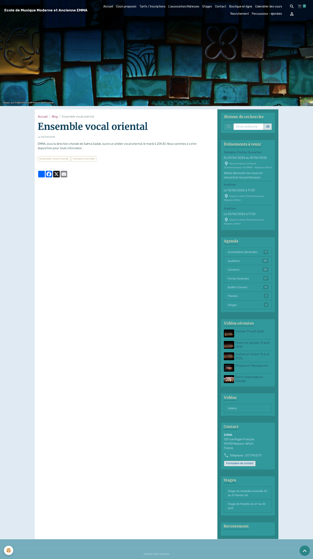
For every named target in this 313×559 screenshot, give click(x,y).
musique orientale (84, 158)
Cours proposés (126, 6)
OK (268, 126)
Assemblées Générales (248, 252)
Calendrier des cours (268, 6)
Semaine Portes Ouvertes (243, 152)
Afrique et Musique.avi (252, 365)
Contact (220, 6)
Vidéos (232, 406)
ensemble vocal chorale (54, 158)
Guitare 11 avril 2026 (250, 332)
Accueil (108, 6)
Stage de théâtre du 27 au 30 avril (248, 505)
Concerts (248, 270)
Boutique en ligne (240, 6)
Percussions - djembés (267, 14)
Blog (55, 116)
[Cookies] (8, 550)
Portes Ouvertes (248, 279)
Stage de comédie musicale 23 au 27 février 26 (246, 492)
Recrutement (239, 14)
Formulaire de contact (239, 462)
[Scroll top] (305, 551)
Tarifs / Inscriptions (152, 6)
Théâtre (248, 297)
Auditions (248, 261)
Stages (207, 6)
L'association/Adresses (183, 6)
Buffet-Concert (248, 288)
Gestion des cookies (156, 553)
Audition (230, 185)
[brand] (46, 10)
